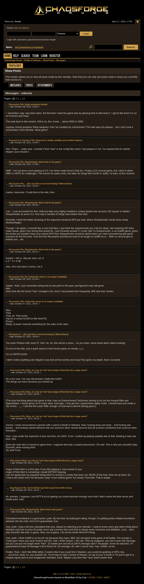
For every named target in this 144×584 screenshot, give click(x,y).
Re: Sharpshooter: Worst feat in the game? (41, 162)
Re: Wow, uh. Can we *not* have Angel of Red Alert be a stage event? (54, 370)
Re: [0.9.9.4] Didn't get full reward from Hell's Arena (48, 488)
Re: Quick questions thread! (34, 104)
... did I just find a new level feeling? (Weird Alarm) (44, 334)
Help (16, 56)
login (16, 28)
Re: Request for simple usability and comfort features (57, 140)
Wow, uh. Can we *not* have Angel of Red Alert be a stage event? (53, 460)
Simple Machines (83, 574)
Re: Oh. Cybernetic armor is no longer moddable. (44, 277)
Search (25, 56)
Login (44, 56)
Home (7, 56)
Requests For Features (19, 140)
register (25, 28)
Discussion (14, 104)
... (20, 98)
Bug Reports (16, 488)
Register (55, 56)
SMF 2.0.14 (58, 574)
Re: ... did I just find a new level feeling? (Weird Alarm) (46, 183)
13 (23, 98)
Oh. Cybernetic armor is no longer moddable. (42, 301)
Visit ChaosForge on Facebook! (29, 47)
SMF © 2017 (70, 574)
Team (35, 56)
